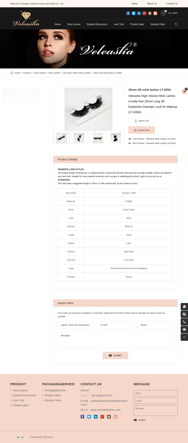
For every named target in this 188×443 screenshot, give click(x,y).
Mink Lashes (54, 73)
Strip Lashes (73, 24)
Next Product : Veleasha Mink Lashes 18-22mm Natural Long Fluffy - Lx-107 (152, 143)
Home (58, 24)
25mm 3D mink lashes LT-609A (107, 73)
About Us (152, 3)
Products (27, 73)
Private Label (137, 24)
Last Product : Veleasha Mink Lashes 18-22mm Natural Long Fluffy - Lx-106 (152, 139)
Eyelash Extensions (97, 24)
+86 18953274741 (101, 395)
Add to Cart (144, 121)
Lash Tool (119, 24)
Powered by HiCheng (41, 437)
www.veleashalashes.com (105, 409)
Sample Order (158, 24)
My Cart (171, 12)
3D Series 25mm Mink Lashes (76, 73)
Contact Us (172, 3)
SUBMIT (117, 355)
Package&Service (55, 390)
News (135, 3)
